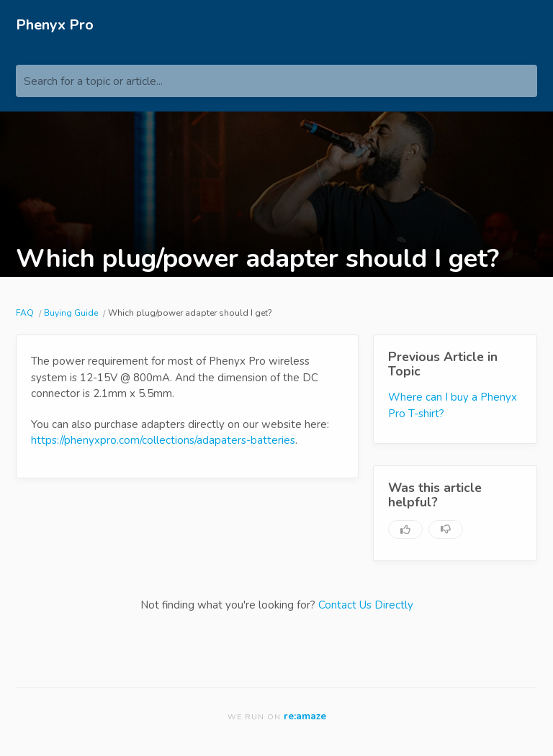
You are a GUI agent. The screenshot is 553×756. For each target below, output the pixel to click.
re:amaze (305, 716)
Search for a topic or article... (93, 81)
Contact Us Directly (365, 605)
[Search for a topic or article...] (276, 81)
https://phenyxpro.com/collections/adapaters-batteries (163, 440)
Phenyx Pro (55, 25)
